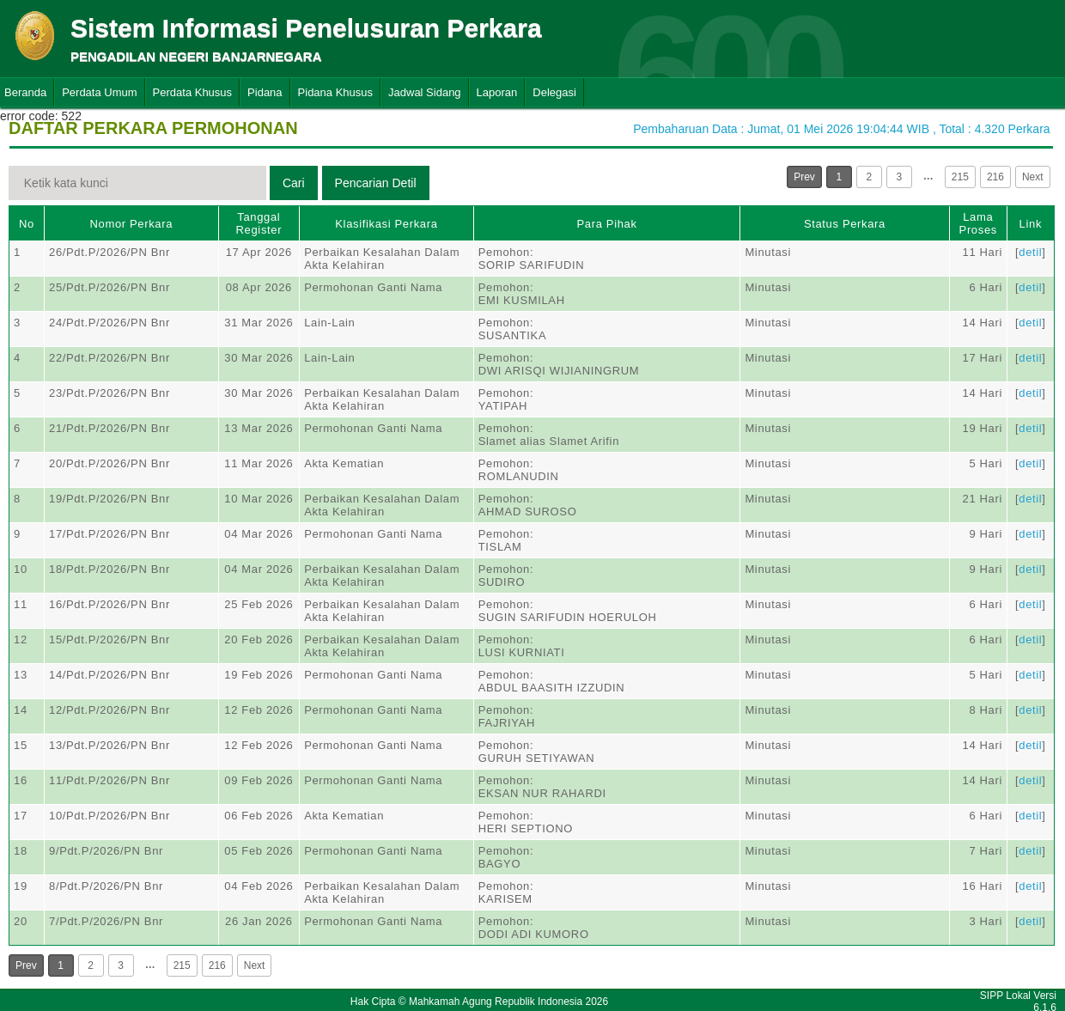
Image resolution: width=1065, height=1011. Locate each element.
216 (995, 177)
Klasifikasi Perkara (386, 223)
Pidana (264, 92)
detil (1030, 252)
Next (1033, 177)
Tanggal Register (259, 223)
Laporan (497, 92)
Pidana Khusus (335, 92)
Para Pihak (607, 223)
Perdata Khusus (193, 92)
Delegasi (554, 92)
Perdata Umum (99, 92)
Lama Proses (978, 223)
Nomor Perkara (131, 223)
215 (960, 177)
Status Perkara (844, 223)
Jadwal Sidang (424, 92)
